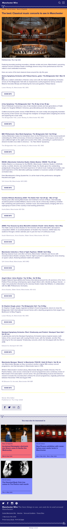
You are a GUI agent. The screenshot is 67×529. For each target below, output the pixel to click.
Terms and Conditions (29, 513)
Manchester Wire (10, 3)
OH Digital (21, 519)
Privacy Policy (40, 513)
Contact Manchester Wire (9, 513)
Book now (8, 242)
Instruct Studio (10, 519)
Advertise (19, 513)
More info (8, 94)
